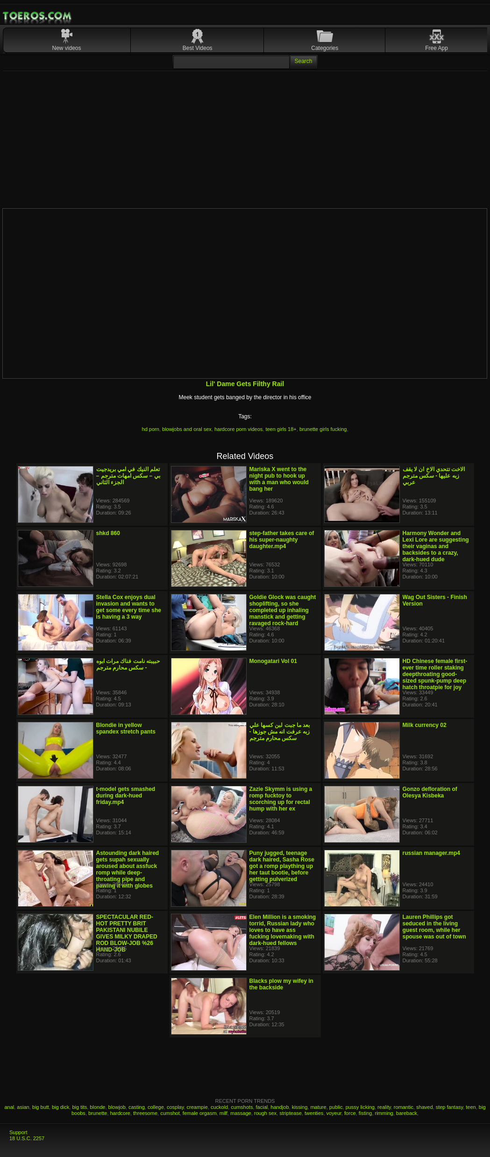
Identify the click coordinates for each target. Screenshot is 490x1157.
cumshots (242, 1107)
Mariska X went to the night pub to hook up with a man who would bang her (279, 479)
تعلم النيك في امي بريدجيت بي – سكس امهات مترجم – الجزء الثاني (128, 476)
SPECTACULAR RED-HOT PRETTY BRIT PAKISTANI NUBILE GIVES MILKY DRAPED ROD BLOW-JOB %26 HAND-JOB (126, 933)
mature (318, 1107)
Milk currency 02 (425, 725)
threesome (145, 1113)
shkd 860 (108, 533)
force (349, 1113)
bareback (406, 1113)
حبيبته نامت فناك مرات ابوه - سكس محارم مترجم (128, 664)
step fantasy (449, 1107)
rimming (384, 1113)
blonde (97, 1107)
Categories (324, 48)
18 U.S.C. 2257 (26, 1138)
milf (223, 1113)
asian (23, 1107)
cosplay (175, 1107)
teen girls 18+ (280, 429)
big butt (40, 1107)
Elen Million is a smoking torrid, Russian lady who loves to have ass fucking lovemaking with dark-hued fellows (282, 930)
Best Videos (198, 48)
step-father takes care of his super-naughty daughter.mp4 (281, 540)
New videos (66, 48)
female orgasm (200, 1113)
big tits (79, 1107)
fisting (365, 1113)
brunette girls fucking (323, 429)
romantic (403, 1107)
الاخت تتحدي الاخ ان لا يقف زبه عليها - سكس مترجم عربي (434, 476)
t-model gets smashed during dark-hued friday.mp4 (126, 795)
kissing (300, 1107)
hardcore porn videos (238, 429)
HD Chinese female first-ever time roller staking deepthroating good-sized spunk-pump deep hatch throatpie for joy (435, 674)
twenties (314, 1113)
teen (471, 1107)
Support (18, 1132)
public (336, 1107)
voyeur (334, 1113)
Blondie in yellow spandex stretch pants (126, 728)
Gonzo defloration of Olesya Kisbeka (430, 792)
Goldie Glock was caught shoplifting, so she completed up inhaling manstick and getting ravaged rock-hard (282, 610)
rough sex (265, 1113)
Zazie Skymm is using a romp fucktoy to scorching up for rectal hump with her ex (280, 799)
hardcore (120, 1113)
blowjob (117, 1107)
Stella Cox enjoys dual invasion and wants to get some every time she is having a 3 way (128, 607)
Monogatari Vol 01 (273, 661)
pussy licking (360, 1107)
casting (136, 1107)
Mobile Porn (38, 15)
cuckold (219, 1107)
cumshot (170, 1113)
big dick (60, 1107)
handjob (279, 1107)
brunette (97, 1113)
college (156, 1107)
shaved (424, 1107)
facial (262, 1107)
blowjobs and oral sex (187, 429)
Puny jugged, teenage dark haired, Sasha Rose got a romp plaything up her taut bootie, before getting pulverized (281, 866)
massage (240, 1113)
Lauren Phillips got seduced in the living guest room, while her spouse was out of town (434, 927)
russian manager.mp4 (431, 853)
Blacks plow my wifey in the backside (281, 984)
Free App (436, 48)
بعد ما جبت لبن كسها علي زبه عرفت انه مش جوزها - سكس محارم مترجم (279, 731)
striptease (290, 1113)
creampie (197, 1107)
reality (384, 1107)
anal (9, 1107)
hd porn (150, 429)
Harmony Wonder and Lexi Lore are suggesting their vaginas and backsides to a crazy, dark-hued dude (436, 546)
